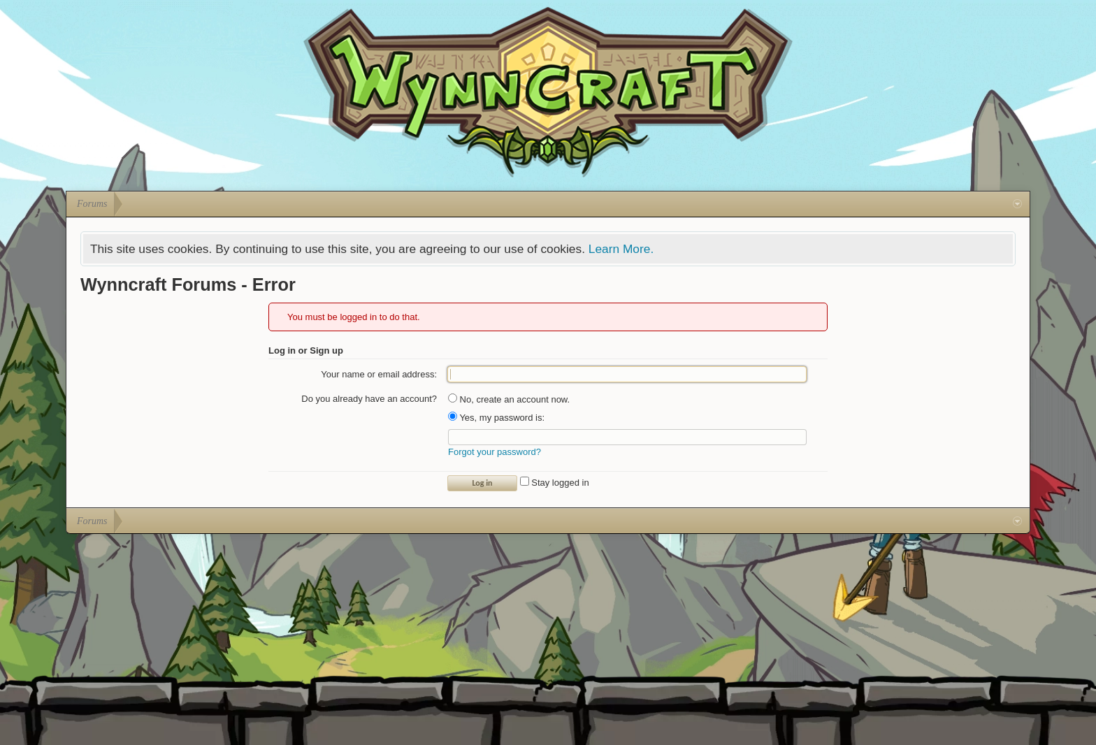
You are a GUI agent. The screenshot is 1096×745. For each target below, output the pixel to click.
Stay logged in (554, 482)
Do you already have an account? (369, 398)
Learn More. (621, 249)
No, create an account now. (509, 399)
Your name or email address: (379, 374)
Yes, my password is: (496, 417)
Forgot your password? (494, 452)
